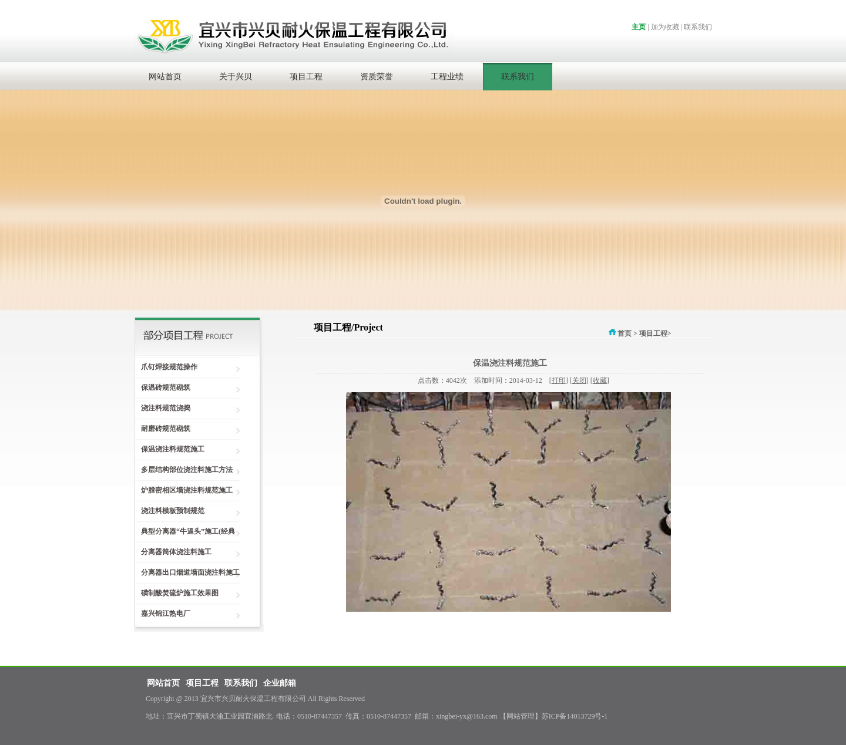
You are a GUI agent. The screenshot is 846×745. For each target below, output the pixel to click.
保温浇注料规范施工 (169, 449)
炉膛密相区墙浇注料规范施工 (183, 490)
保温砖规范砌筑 (162, 387)
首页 (619, 333)
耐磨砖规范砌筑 (162, 428)
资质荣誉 (376, 76)
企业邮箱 (279, 683)
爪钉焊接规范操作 (165, 367)
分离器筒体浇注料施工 (173, 552)
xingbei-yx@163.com (467, 716)
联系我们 (698, 27)
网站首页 (165, 76)
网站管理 (520, 716)
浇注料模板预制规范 (169, 511)
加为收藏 (665, 27)
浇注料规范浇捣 (162, 408)
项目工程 (306, 76)
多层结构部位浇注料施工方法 (183, 470)
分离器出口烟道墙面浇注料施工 (187, 572)
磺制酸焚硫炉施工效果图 (176, 593)
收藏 (600, 380)
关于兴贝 (235, 76)
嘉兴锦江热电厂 (162, 613)
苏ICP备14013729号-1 (575, 716)
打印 (559, 380)
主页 (639, 27)
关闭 (579, 380)
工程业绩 (447, 76)
